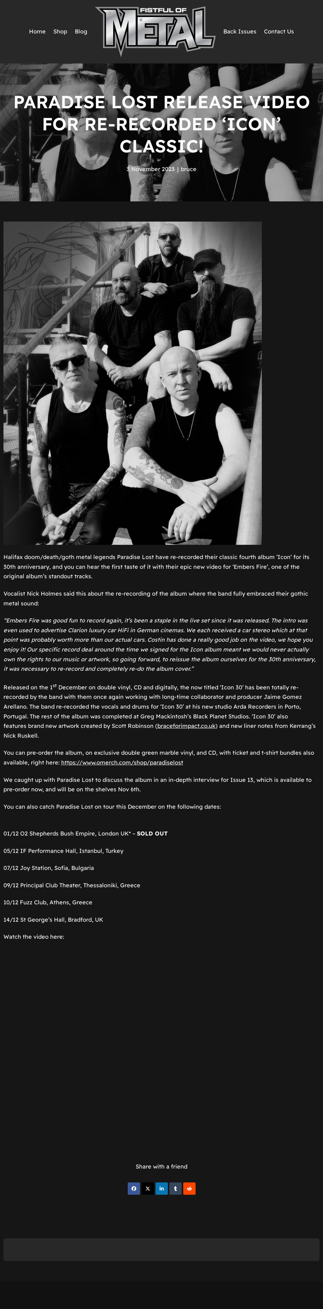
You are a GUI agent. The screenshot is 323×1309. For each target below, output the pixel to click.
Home (37, 31)
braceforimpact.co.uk (186, 725)
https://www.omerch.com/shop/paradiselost (122, 762)
